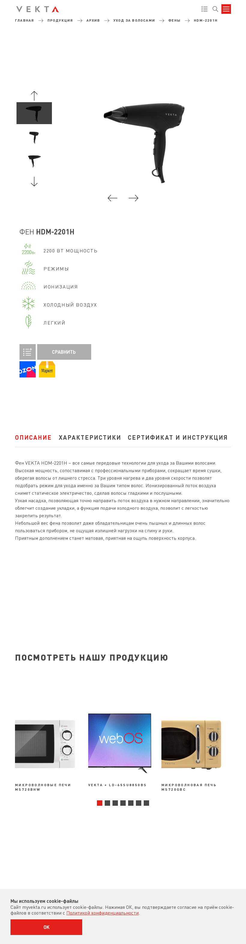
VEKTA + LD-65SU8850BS (117, 785)
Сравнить (48, 352)
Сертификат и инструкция (178, 437)
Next (34, 182)
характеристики (90, 437)
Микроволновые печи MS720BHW (43, 787)
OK (47, 927)
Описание (33, 437)
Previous (34, 96)
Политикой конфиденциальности (102, 913)
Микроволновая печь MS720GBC (189, 787)
